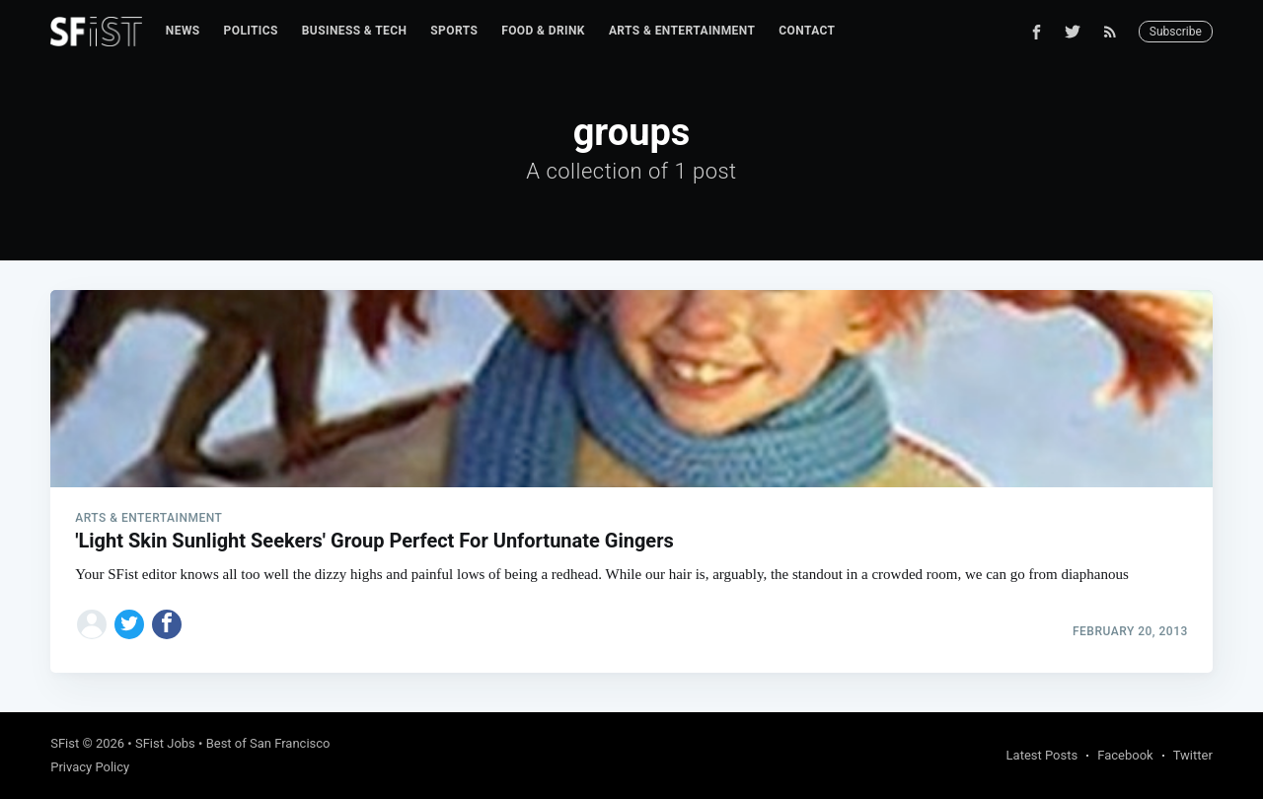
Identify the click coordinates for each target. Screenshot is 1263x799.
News (183, 30)
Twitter (1193, 755)
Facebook (1124, 755)
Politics (251, 30)
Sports (454, 30)
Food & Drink (543, 30)
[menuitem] (183, 31)
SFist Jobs (165, 743)
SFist (64, 743)
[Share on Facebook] (167, 624)
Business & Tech (355, 30)
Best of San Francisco (268, 743)
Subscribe (1176, 31)
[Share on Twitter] (129, 624)
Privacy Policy (89, 767)
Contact (807, 30)
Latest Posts (1042, 755)
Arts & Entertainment (682, 30)
